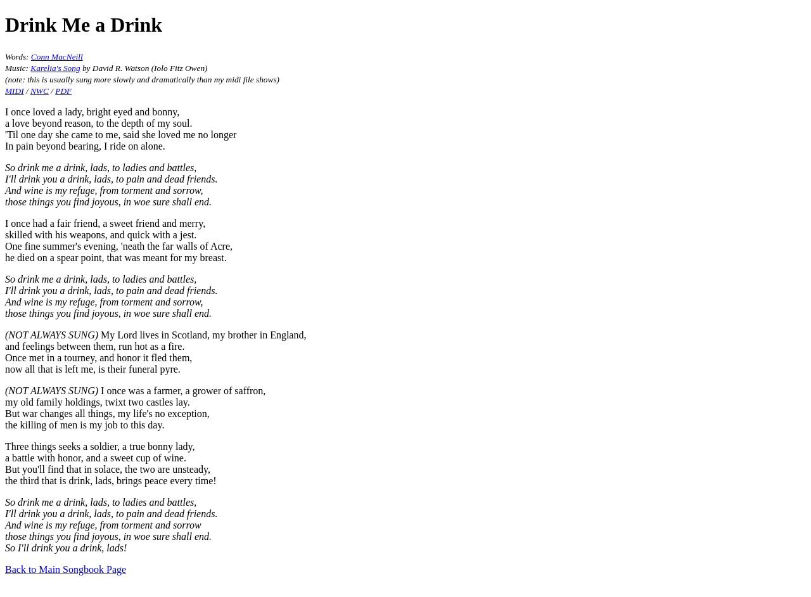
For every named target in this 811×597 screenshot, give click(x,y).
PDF (63, 91)
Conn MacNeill (57, 56)
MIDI (14, 91)
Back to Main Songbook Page (65, 569)
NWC (39, 91)
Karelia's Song (55, 68)
